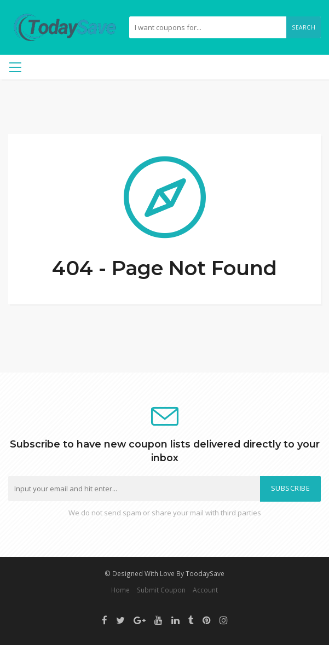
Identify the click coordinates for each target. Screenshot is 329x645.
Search (303, 27)
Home (120, 589)
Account (205, 589)
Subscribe (290, 488)
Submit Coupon (161, 589)
